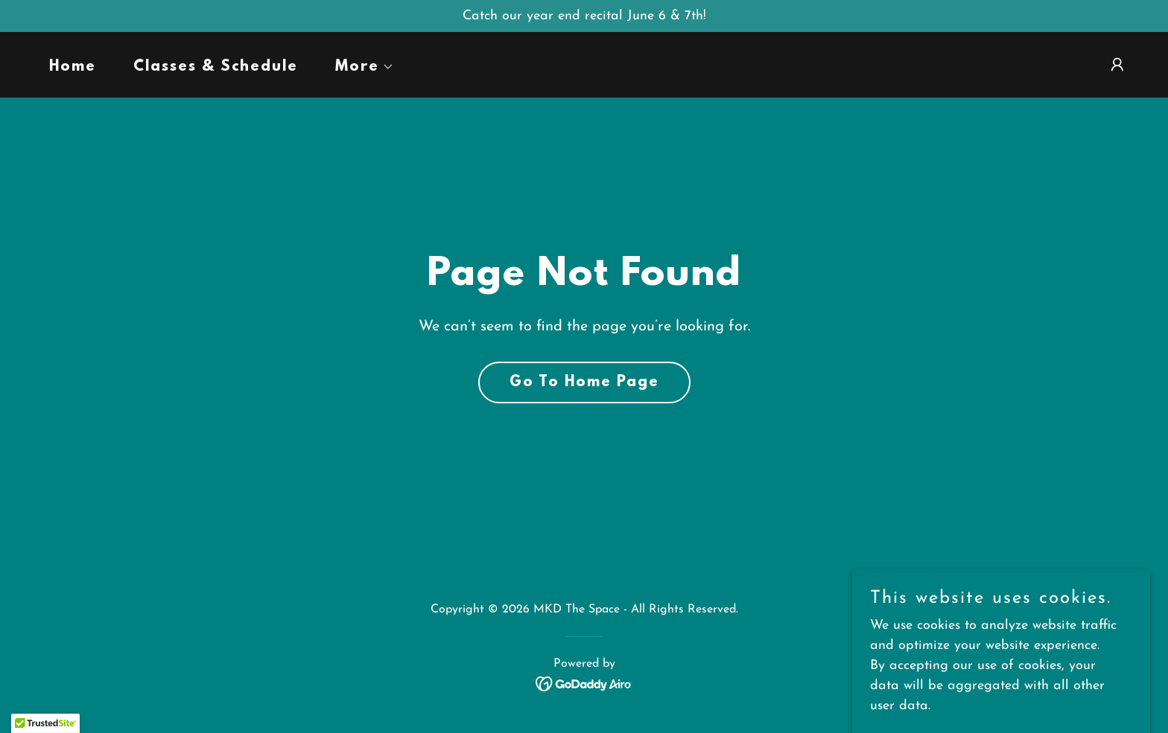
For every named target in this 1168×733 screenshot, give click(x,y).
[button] (358, 67)
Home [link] (72, 67)
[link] (584, 683)
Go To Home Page (584, 382)
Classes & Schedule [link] (215, 67)
